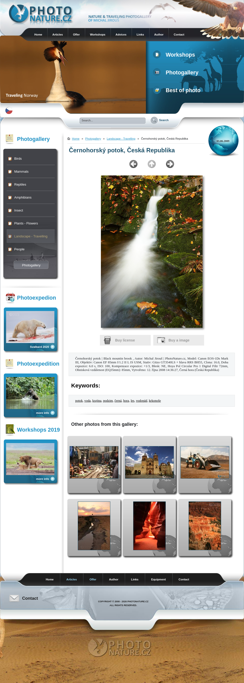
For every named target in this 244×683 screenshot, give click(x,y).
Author (159, 34)
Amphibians (23, 197)
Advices (121, 34)
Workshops (97, 34)
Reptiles (20, 184)
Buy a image (179, 340)
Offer (76, 34)
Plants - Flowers (26, 223)
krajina (96, 400)
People (19, 249)
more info (42, 412)
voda (87, 400)
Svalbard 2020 (39, 346)
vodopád (141, 400)
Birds (18, 158)
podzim (108, 400)
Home (38, 34)
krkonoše (155, 400)
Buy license (125, 340)
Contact (179, 34)
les (132, 400)
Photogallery (177, 73)
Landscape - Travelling (31, 236)
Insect (18, 210)
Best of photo (178, 90)
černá (117, 400)
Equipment (158, 579)
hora (126, 400)
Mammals (21, 171)
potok (79, 400)
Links (140, 34)
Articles (57, 34)
